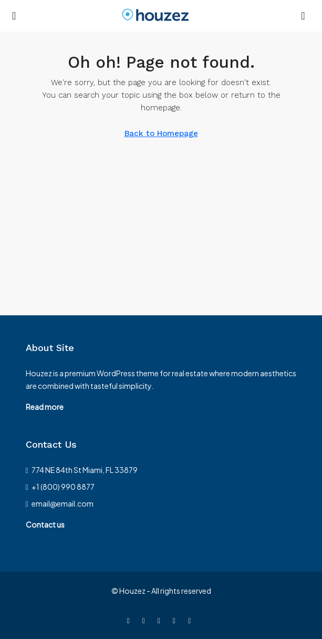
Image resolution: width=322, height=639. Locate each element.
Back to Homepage (161, 133)
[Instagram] (161, 620)
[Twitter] (145, 620)
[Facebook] (130, 620)
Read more (45, 406)
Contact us (45, 524)
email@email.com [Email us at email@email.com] (63, 503)
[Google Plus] (191, 620)
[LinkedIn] (176, 620)
